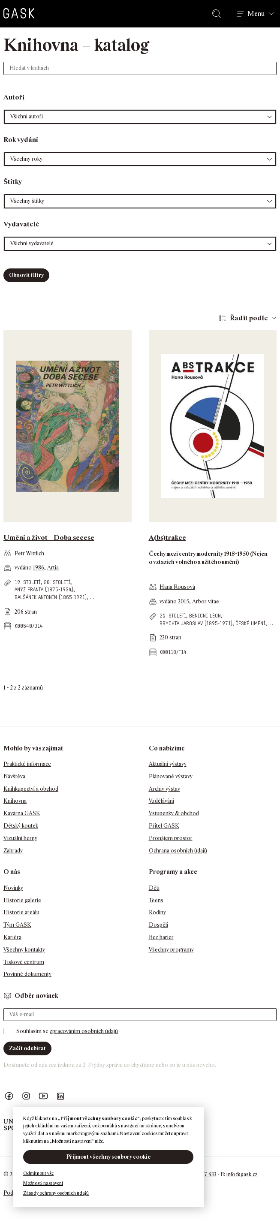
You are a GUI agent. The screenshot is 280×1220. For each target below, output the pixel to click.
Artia (53, 567)
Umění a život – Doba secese (48, 537)
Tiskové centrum (23, 962)
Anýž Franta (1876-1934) (44, 589)
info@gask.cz (242, 1174)
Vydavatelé (21, 224)
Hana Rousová (177, 587)
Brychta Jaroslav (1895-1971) (196, 623)
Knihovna (15, 801)
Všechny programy (171, 949)
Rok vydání (20, 140)
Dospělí (158, 925)
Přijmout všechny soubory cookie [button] (108, 1157)
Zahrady (13, 850)
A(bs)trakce (167, 537)
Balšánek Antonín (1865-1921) (51, 597)
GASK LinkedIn (60, 1096)
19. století (28, 582)
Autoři (13, 97)
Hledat (218, 14)
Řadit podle (249, 318)
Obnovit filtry (26, 275)
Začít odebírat (27, 1048)
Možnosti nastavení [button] (43, 1183)
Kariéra (12, 937)
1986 (38, 567)
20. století (57, 582)
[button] (140, 116)
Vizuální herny (20, 838)
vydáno (24, 567)
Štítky (12, 182)
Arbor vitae (205, 601)
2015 (183, 601)
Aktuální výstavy (168, 764)
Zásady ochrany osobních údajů (56, 1193)
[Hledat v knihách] (140, 68)
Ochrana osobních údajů (178, 850)
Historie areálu (21, 912)
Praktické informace (27, 764)
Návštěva (14, 776)
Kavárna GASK (21, 813)
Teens (156, 900)
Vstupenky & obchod (174, 813)
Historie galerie (22, 900)
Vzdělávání (161, 801)
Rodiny (157, 912)
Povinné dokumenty (27, 974)
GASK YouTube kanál (43, 1096)
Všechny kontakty (24, 949)
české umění (250, 623)
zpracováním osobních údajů (84, 1031)
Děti (154, 888)
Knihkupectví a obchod (30, 789)
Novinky (13, 888)
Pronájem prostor (171, 838)
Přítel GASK (164, 825)
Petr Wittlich (29, 553)
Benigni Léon (205, 615)
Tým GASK (17, 925)
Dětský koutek (20, 825)
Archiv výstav (164, 789)
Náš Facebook (9, 1096)
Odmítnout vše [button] (38, 1173)
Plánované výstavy (171, 776)
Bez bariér (161, 937)
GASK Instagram (26, 1096)
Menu (256, 13)
